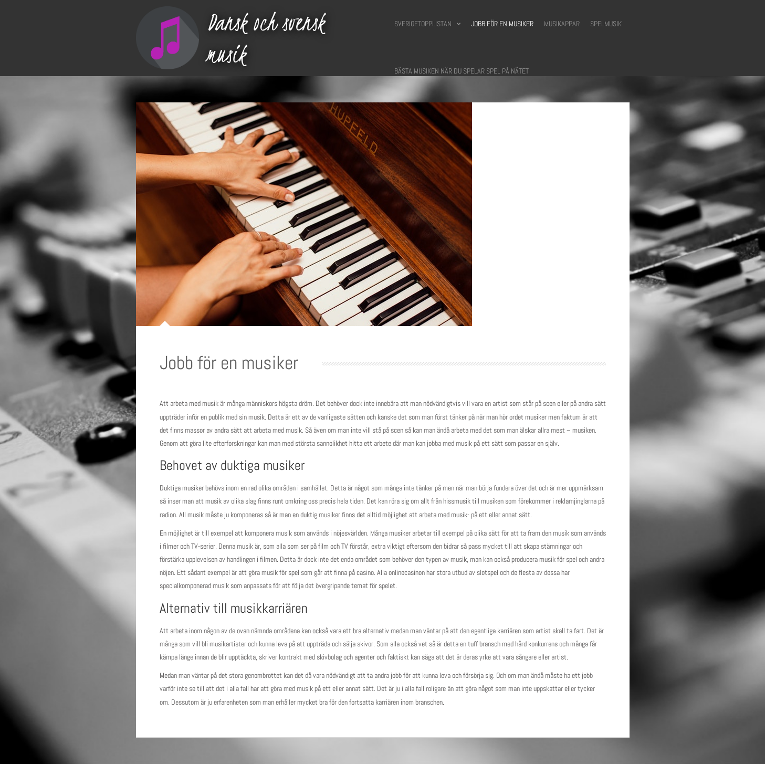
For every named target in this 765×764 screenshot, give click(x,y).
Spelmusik (606, 23)
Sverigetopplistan (427, 23)
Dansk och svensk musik (265, 38)
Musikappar (562, 23)
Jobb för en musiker (502, 23)
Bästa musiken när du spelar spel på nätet (461, 71)
